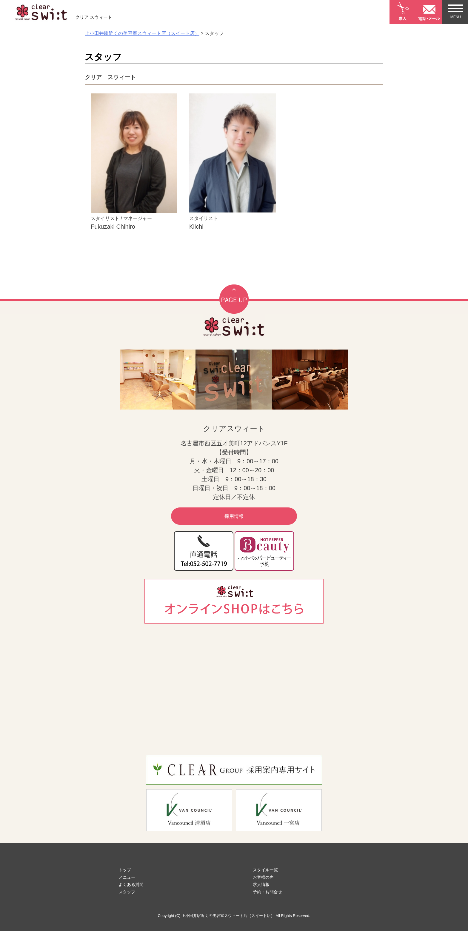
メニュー (126, 877)
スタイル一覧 (265, 869)
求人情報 (261, 884)
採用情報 (234, 516)
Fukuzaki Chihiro (113, 226)
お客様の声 (263, 877)
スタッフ (126, 892)
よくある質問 (131, 884)
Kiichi (196, 226)
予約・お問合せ (267, 892)
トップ (124, 869)
